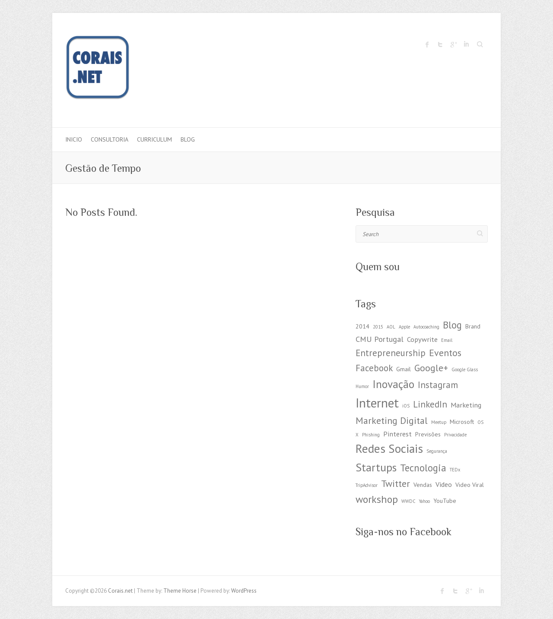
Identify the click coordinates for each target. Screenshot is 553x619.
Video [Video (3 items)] (443, 484)
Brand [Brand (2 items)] (472, 326)
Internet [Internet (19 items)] (377, 403)
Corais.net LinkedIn (466, 44)
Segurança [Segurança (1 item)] (436, 451)
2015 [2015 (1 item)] (378, 327)
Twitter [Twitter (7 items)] (395, 483)
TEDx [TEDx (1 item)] (455, 470)
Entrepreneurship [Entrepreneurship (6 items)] (391, 353)
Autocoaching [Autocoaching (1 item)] (426, 327)
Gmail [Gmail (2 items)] (403, 369)
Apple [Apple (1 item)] (404, 327)
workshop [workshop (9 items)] (377, 499)
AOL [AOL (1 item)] (391, 327)
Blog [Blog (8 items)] (452, 325)
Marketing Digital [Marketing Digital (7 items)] (392, 420)
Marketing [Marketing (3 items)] (466, 404)
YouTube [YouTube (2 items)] (444, 501)
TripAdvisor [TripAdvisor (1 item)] (367, 485)
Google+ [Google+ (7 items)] (431, 368)
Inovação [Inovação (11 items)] (393, 384)
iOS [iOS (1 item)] (406, 406)
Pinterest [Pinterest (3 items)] (397, 433)
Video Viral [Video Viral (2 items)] (469, 485)
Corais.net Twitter (440, 44)
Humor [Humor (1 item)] (362, 386)
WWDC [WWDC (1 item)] (408, 501)
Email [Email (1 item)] (446, 340)
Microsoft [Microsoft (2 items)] (462, 422)
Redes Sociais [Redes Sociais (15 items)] (389, 448)
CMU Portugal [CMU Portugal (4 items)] (380, 339)
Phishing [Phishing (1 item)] (371, 435)
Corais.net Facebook (427, 44)
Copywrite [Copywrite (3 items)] (422, 339)
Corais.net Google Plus (453, 44)
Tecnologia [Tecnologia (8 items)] (423, 467)
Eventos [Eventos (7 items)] (445, 353)
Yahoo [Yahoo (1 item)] (424, 501)
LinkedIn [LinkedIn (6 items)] (430, 404)
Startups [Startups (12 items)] (376, 467)
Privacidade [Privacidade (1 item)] (455, 435)
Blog (188, 139)
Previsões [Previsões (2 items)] (428, 434)
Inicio (73, 139)
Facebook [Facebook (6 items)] (374, 368)
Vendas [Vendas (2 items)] (422, 485)
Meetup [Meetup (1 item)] (438, 422)
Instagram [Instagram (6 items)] (438, 385)
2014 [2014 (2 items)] (362, 326)
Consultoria (109, 139)
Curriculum (154, 139)
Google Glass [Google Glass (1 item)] (464, 369)
